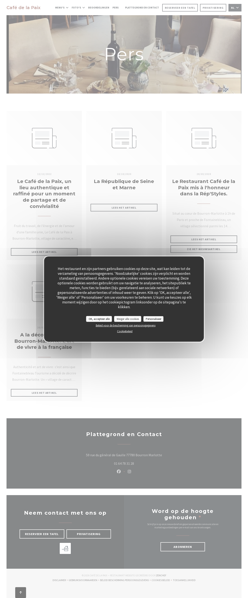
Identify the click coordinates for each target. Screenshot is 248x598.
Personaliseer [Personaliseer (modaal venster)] (153, 319)
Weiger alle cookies (128, 319)
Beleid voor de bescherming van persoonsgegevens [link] (125, 325)
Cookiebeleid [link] (124, 331)
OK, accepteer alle (99, 319)
